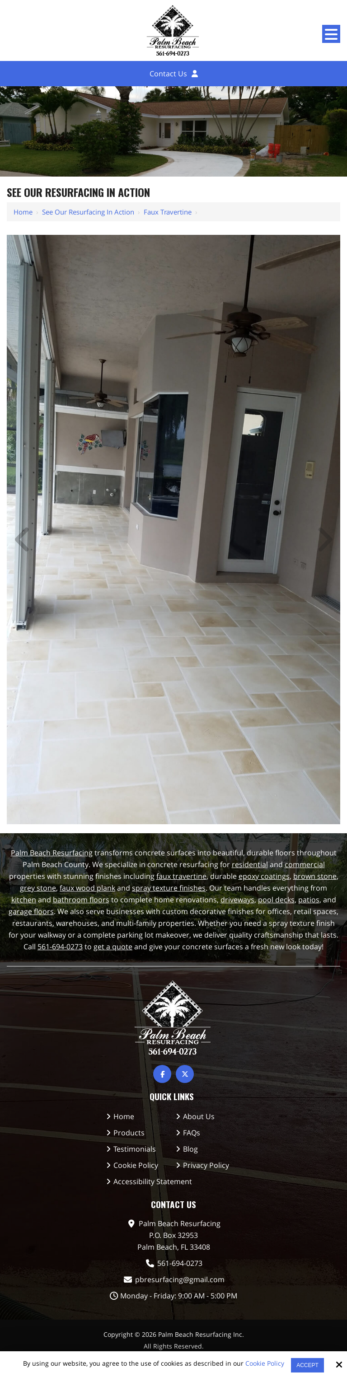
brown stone (315, 876)
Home (23, 211)
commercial (305, 864)
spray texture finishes (169, 888)
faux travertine (181, 876)
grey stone (38, 888)
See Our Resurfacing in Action (88, 211)
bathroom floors (81, 900)
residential (250, 864)
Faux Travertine (168, 211)
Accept (307, 1365)
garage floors (31, 911)
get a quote (113, 947)
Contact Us (168, 74)
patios (308, 900)
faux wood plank (87, 888)
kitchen (23, 900)
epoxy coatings (264, 876)
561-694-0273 (60, 947)
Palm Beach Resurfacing (52, 853)
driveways (237, 900)
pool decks (276, 900)
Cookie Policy (264, 1364)
